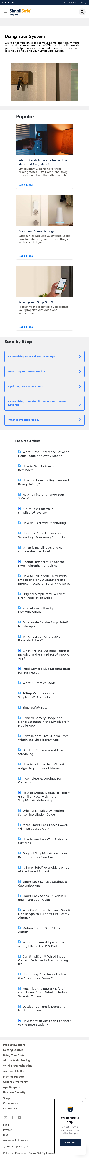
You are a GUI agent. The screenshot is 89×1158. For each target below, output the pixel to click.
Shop (6, 1097)
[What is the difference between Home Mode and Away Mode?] (44, 156)
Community (10, 1103)
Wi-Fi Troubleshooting (17, 1065)
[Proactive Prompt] (70, 1126)
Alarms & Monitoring (16, 1060)
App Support (11, 1086)
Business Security (14, 1092)
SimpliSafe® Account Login (75, 3)
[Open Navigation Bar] (6, 11)
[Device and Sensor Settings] (44, 227)
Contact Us (10, 1108)
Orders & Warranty (15, 1081)
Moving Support (13, 1076)
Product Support (14, 1044)
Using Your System (15, 1055)
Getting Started (13, 1049)
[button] (44, 356)
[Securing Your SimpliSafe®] (44, 298)
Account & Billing (14, 1071)
